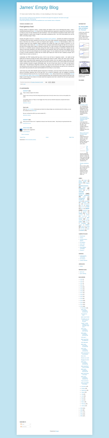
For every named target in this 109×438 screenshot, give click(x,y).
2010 (81, 306)
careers (80, 190)
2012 (81, 302)
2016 (81, 294)
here (35, 31)
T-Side (50, 73)
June (82, 396)
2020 (81, 287)
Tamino (81, 237)
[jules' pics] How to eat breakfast (85, 353)
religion (82, 226)
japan (24, 84)
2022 (81, 283)
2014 (81, 298)
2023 (81, 281)
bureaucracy (82, 188)
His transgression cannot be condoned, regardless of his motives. (84, 118)
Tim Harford (82, 258)
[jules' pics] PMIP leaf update (85, 383)
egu (79, 203)
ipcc (82, 208)
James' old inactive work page (44, 17)
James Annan (26, 127)
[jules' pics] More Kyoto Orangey (85, 367)
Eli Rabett (82, 245)
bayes (85, 180)
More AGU (83, 356)
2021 (81, 285)
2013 (81, 300)
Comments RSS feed (34, 20)
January (83, 405)
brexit (84, 187)
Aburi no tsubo (30, 109)
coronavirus (82, 198)
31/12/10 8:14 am (27, 123)
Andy (36, 44)
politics (80, 221)
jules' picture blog (23, 19)
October (83, 388)
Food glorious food (84, 314)
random (87, 224)
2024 (81, 279)
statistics (83, 227)
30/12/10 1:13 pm (27, 102)
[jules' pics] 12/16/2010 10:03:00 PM (84, 350)
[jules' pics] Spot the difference (84, 340)
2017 (81, 292)
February (83, 403)
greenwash (83, 206)
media (80, 213)
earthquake (86, 201)
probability (83, 223)
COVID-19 (81, 199)
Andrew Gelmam (83, 260)
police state (85, 220)
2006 (81, 414)
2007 (81, 412)
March (82, 401)
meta (87, 213)
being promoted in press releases (48, 38)
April (82, 400)
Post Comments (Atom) (31, 139)
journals (85, 212)
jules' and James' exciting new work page (29, 17)
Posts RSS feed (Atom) (25, 20)
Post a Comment (25, 134)
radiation (80, 224)
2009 (81, 408)
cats (86, 190)
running (87, 226)
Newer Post (22, 137)
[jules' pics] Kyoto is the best (85, 374)
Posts (22, 424)
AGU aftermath (84, 342)
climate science (81, 193)
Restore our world (85, 357)
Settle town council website (45, 20)
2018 (81, 290)
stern (88, 227)
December (83, 308)
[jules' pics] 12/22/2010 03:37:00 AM (84, 330)
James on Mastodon (55, 20)
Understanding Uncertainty (83, 256)
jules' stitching (83, 273)
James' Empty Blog (39, 7)
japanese (85, 210)
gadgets (87, 205)
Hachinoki (56, 41)
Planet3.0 (82, 250)
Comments (23, 426)
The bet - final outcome (87, 149)
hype (88, 206)
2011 (81, 304)
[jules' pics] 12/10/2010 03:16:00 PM (84, 363)
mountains (81, 214)
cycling (80, 201)
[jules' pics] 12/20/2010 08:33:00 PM (84, 334)
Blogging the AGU (85, 359)
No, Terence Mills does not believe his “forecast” (83, 28)
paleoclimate (81, 217)
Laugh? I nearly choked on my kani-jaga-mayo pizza (85, 325)
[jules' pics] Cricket (85, 317)
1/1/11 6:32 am (26, 131)
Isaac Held (82, 244)
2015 (81, 296)
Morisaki (34, 110)
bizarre (80, 183)
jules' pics (82, 271)
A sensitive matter (84, 104)
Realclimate (82, 236)
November (83, 386)
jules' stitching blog (32, 19)
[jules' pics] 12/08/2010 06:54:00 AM (84, 370)
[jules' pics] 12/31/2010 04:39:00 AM (84, 311)
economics (84, 202)
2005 (81, 415)
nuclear (87, 214)
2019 (81, 288)
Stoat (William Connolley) (83, 248)
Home (47, 137)
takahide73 (25, 90)
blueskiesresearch (83, 185)
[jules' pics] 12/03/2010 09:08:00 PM (84, 378)
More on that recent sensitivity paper (84, 133)
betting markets (82, 181)
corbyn (84, 196)
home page (53, 17)
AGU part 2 (83, 337)
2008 (81, 410)
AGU (80, 180)
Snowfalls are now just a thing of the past (85, 320)
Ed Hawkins (82, 242)
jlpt (79, 211)
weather (82, 230)
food (82, 205)
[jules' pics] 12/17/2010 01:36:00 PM (84, 345)
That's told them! (84, 380)
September (84, 390)
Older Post (71, 137)
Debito (81, 266)
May (82, 398)
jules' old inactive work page (62, 17)
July (82, 394)
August (83, 392)
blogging (87, 183)
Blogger (57, 431)
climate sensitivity (84, 195)
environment (86, 203)
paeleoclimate (84, 216)
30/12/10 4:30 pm (27, 115)
